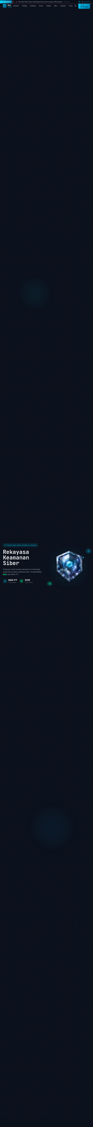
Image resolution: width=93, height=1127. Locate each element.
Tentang (24, 6)
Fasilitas (48, 6)
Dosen (41, 6)
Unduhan (63, 6)
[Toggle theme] (75, 5)
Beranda (16, 6)
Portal (70, 6)
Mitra (55, 6)
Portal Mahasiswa (84, 5)
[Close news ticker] (91, 2)
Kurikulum (33, 6)
